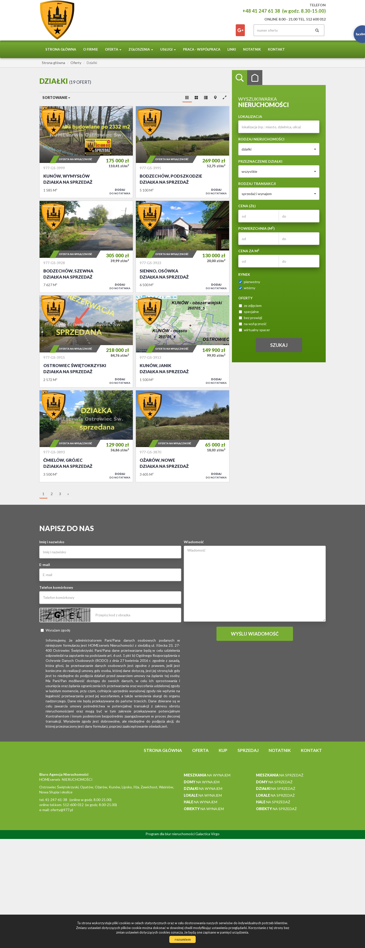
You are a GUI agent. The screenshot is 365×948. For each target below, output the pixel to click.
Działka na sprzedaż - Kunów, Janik (182, 341)
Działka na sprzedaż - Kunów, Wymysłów (86, 152)
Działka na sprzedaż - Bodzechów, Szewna (86, 246)
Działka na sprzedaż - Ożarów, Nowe (182, 436)
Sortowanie (56, 97)
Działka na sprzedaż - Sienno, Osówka (182, 246)
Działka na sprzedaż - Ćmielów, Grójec (86, 436)
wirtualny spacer (254, 330)
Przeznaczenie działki (260, 161)
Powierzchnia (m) (256, 228)
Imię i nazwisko (51, 542)
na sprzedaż (279, 775)
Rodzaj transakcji (257, 183)
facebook (240, 30)
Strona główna (60, 49)
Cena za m (248, 250)
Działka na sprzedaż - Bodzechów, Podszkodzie (182, 152)
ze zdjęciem (250, 305)
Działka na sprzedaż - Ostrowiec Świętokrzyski (86, 341)
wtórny (247, 288)
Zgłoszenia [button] (141, 49)
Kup (223, 750)
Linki (231, 49)
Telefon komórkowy (56, 587)
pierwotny (249, 282)
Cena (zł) (247, 206)
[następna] (68, 494)
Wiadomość (194, 542)
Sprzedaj (248, 750)
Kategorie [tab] (254, 77)
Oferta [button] (113, 49)
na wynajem (207, 775)
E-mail (44, 564)
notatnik (252, 49)
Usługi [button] (168, 49)
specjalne (249, 311)
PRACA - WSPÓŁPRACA (201, 49)
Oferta (200, 750)
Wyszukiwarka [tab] (239, 77)
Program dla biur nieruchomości (170, 834)
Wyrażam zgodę (55, 630)
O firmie (90, 49)
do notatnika (120, 191)
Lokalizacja (250, 116)
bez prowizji (250, 317)
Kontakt (276, 49)
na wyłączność (253, 324)
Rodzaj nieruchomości (261, 139)
